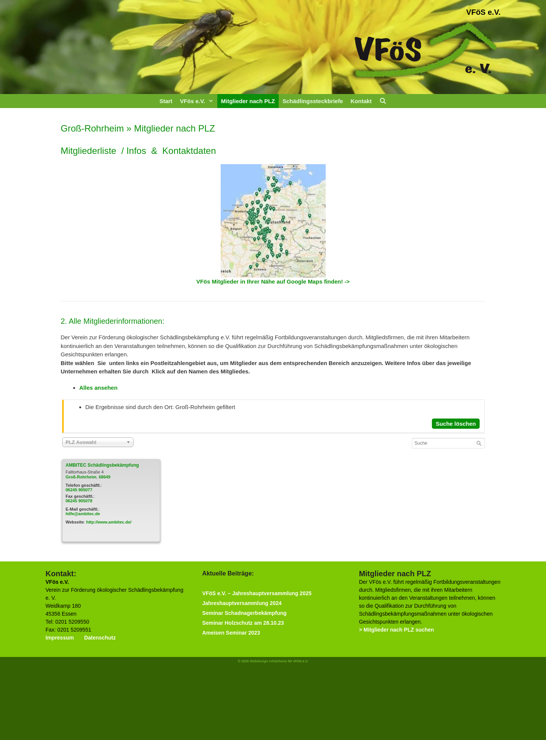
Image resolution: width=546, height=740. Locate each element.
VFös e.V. (198, 101)
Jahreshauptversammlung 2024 (241, 603)
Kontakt (361, 101)
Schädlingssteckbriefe (312, 101)
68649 (104, 477)
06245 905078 (79, 501)
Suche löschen (456, 423)
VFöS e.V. (483, 12)
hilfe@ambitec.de (83, 513)
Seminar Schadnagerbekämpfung (244, 613)
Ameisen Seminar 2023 (231, 633)
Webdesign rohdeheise (268, 661)
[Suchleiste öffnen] (382, 101)
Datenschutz (100, 638)
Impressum (60, 638)
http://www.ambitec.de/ (108, 522)
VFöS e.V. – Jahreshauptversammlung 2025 (256, 593)
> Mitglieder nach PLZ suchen (396, 630)
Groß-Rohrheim (81, 477)
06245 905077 (79, 490)
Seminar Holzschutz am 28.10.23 (243, 623)
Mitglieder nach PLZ (248, 101)
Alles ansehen (98, 387)
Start (165, 101)
